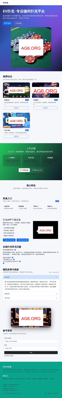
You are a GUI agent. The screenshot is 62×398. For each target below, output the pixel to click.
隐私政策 (7, 277)
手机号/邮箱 (7, 338)
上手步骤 (11, 378)
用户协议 (7, 298)
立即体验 (18, 23)
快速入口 (22, 378)
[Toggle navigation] (57, 2)
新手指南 (7, 23)
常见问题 (34, 378)
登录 (31, 352)
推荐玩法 (5, 378)
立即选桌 (24, 170)
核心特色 (17, 378)
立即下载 (28, 378)
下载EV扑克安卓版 (9, 240)
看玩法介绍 (37, 170)
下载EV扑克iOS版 (23, 240)
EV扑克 (5, 3)
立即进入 (16, 108)
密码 (5, 345)
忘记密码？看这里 (8, 355)
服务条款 (7, 294)
